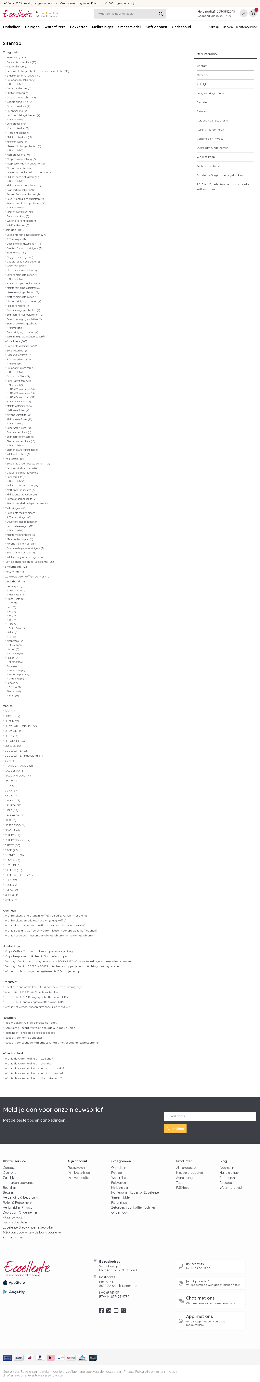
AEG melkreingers (19, 517)
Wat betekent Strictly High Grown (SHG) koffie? (35, 920)
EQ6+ (14, 695)
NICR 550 (16, 653)
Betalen (202, 111)
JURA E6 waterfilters (21, 389)
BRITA (11, 736)
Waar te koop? (206, 157)
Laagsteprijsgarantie (210, 93)
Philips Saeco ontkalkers (23, 176)
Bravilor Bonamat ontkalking (25, 75)
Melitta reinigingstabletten (24, 287)
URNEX (11, 895)
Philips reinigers (18, 305)
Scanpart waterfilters (20, 436)
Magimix (15, 645)
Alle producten (186, 1168)
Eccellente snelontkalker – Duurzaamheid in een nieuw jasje (43, 987)
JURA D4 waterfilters (22, 397)
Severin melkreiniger (21, 552)
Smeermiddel (129, 27)
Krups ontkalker (18, 128)
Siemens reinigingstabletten (25, 323)
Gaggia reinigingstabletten (24, 261)
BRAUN (12, 721)
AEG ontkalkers (17, 66)
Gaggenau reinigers (20, 257)
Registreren (76, 1168)
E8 (12, 619)
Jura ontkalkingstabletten (23, 115)
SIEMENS (13, 870)
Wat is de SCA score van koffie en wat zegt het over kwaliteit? (45, 925)
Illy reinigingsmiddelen (22, 270)
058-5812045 (225, 11)
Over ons (203, 75)
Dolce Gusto (16, 598)
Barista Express (19, 674)
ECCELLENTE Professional (24, 755)
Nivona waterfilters (19, 414)
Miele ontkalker (17, 141)
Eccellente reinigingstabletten (26, 234)
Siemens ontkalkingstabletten (26, 203)
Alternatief (16, 84)
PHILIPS (12, 835)
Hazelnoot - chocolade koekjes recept (30, 1032)
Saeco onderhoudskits (21, 498)
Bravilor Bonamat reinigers (24, 248)
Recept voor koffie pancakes (24, 1037)
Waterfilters (54, 27)
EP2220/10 (16, 662)
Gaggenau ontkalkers (21, 97)
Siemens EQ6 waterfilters (23, 449)
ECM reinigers (16, 252)
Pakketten (78, 27)
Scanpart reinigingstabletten (25, 314)
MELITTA (13, 805)
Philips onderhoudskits (22, 494)
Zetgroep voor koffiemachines (28, 576)
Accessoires (17, 670)
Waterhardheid (231, 1188)
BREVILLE (13, 731)
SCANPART (14, 855)
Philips (12, 657)
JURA (11, 790)
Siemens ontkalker (20, 211)
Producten (227, 1178)
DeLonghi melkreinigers (22, 521)
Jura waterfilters (19, 380)
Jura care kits (17, 476)
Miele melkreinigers (20, 539)
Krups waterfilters (19, 401)
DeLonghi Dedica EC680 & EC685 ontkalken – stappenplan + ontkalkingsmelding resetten (62, 966)
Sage (12, 666)
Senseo (13, 682)
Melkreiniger (102, 27)
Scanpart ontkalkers (20, 190)
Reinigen (32, 27)
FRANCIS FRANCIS (19, 765)
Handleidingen (230, 1173)
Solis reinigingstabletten (22, 332)
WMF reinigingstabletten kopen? (27, 336)
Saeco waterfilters (19, 432)
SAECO (12, 845)
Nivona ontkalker (19, 168)
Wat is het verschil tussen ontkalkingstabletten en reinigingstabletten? (50, 935)
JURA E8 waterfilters (21, 393)
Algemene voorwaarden (87, 1372)
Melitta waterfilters (19, 405)
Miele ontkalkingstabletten (24, 146)
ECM (10, 760)
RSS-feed (182, 1188)
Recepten (227, 1183)
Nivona (13, 649)
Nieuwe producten (189, 1173)
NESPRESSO (15, 825)
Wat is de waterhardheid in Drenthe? (29, 1063)
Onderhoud (15, 581)
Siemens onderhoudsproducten (27, 503)
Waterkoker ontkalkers (22, 220)
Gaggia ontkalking (19, 101)
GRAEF (11, 780)
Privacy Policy (134, 1372)
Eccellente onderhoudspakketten (28, 463)
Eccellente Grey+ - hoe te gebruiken (220, 175)
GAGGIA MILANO (18, 775)
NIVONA (12, 830)
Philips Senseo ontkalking (24, 185)
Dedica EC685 (18, 590)
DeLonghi (14, 586)
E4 (12, 611)
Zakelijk (213, 27)
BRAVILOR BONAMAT (21, 726)
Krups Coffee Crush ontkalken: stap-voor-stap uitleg (39, 951)
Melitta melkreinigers (21, 534)
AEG (10, 711)
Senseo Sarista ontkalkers (23, 194)
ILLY (9, 785)
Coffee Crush (17, 628)
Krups (12, 623)
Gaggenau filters (18, 376)
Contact (202, 66)
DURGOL (13, 746)
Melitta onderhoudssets (22, 485)
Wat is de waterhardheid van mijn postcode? (34, 1068)
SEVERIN (12, 865)
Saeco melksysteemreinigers (25, 548)
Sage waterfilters (19, 427)
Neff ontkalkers (18, 154)
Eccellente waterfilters (22, 346)
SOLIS (11, 885)
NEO (13, 603)
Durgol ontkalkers (19, 88)
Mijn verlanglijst (79, 1178)
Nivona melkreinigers (21, 543)
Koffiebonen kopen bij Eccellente (29, 561)
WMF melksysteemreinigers (25, 557)
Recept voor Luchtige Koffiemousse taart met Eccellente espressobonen (52, 1042)
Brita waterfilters (19, 359)
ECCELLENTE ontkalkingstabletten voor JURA (34, 1002)
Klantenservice (246, 27)
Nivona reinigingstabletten (24, 301)
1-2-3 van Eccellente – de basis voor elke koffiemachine (223, 186)
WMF (11, 900)
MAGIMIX (12, 800)
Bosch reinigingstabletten (24, 243)
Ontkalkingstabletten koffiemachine (30, 172)
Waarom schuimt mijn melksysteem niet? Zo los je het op (42, 971)
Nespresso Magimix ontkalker (26, 163)
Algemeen (227, 1168)
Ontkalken (11, 27)
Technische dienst (208, 166)
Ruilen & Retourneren (210, 129)
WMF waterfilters (18, 454)
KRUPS (11, 795)
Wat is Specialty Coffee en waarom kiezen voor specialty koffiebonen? (51, 930)
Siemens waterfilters (21, 441)
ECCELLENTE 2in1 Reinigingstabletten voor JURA (36, 997)
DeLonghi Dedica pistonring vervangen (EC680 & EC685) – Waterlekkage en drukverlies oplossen (68, 961)
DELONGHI (15, 741)
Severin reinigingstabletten (24, 319)
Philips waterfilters (19, 419)
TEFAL (11, 889)
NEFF (10, 820)
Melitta (13, 632)
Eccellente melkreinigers (23, 512)
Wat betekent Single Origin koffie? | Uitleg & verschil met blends (46, 915)
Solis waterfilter (18, 350)
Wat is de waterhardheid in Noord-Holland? (33, 1078)
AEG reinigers (16, 239)
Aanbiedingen (186, 1178)
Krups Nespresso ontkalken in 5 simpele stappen (36, 956)
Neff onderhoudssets (21, 490)
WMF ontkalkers (18, 225)
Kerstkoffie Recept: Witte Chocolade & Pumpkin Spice (40, 1028)
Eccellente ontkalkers (21, 62)
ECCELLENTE (17, 750)
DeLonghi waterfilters (21, 367)
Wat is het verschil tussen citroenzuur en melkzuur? (38, 1007)
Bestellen (202, 102)
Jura (11, 607)
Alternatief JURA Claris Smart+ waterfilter (31, 992)
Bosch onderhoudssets (22, 468)
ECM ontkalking (17, 92)
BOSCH (12, 716)
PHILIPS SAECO (18, 840)
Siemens (14, 691)
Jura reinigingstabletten (22, 274)
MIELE (11, 810)
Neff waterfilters (18, 410)
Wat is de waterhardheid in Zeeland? (29, 1058)
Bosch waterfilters (19, 354)
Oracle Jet (16, 678)
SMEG (11, 880)
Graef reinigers (17, 265)
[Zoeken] (129, 14)
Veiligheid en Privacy (210, 138)
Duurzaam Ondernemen (212, 148)
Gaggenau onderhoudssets (24, 472)
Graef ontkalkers (18, 106)
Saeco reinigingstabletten (23, 310)
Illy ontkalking (17, 110)
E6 (12, 615)
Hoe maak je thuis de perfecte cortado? (31, 1022)
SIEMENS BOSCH (19, 875)
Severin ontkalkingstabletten (25, 198)
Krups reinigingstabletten (23, 283)
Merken (228, 27)
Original (15, 687)
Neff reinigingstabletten (22, 296)
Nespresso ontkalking (21, 159)
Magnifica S (17, 594)
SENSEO (12, 860)
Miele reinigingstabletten (23, 292)
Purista (14, 636)
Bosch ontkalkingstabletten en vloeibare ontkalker (38, 71)
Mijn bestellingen (80, 1173)
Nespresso (15, 640)
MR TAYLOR (15, 815)
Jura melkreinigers (20, 526)
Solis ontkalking (18, 216)
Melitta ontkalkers (19, 137)
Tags (179, 1183)
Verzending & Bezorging (212, 120)
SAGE (11, 850)
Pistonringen (15, 571)
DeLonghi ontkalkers (21, 79)
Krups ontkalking (19, 132)
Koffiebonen (156, 27)
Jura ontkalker (17, 123)
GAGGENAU (14, 770)
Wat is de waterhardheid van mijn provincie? (34, 1073)
